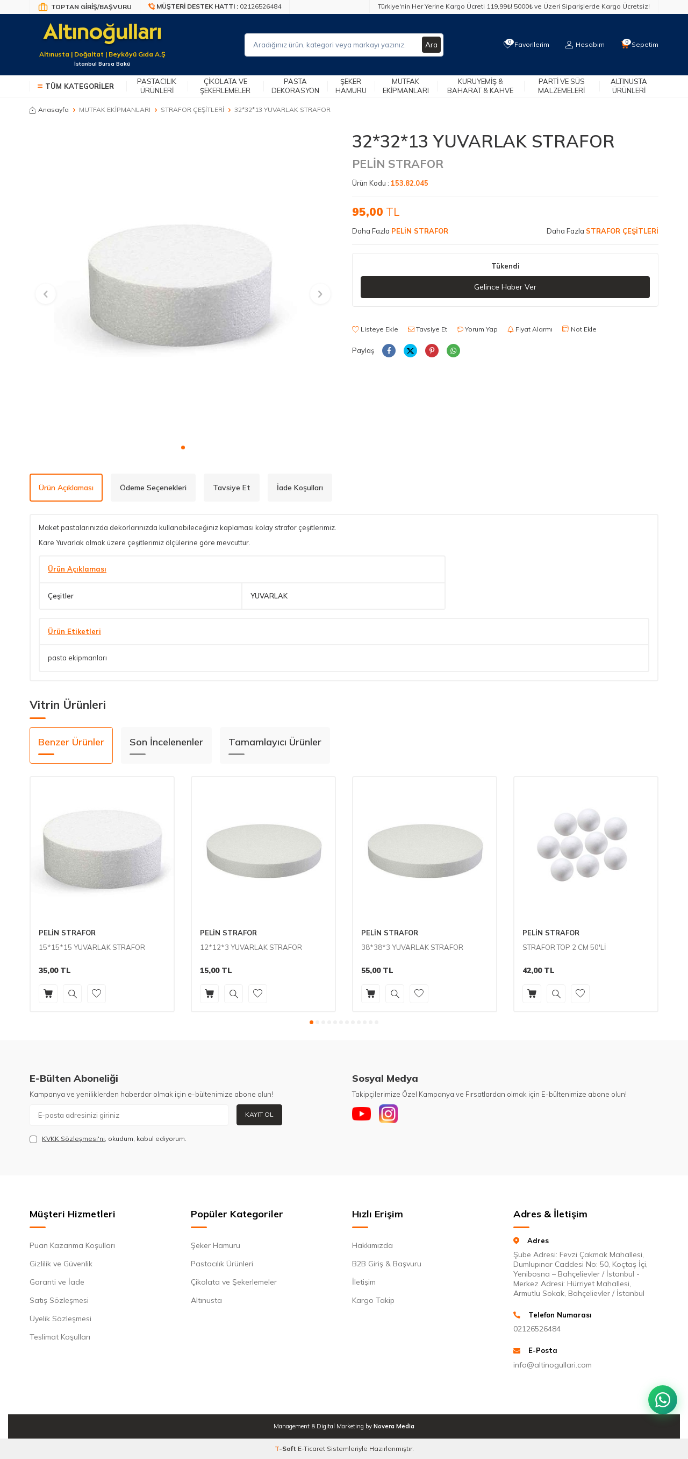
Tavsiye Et (427, 329)
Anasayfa (49, 109)
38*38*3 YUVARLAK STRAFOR (412, 947)
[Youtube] (363, 1115)
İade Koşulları (300, 487)
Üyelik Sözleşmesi (60, 1318)
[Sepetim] (639, 44)
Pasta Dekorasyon (295, 86)
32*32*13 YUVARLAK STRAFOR (282, 109)
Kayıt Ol (259, 1114)
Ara (431, 45)
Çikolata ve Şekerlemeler (225, 86)
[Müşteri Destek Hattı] (215, 7)
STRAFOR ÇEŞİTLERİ (192, 109)
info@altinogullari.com (552, 1365)
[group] (183, 284)
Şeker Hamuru (351, 86)
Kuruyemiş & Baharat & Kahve (480, 86)
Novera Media (394, 1426)
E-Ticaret (311, 1448)
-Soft (286, 1448)
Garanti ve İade (57, 1282)
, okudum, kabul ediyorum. (108, 1138)
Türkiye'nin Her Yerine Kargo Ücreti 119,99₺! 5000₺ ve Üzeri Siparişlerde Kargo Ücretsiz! (514, 6)
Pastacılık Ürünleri (156, 86)
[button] (183, 447)
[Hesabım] (583, 44)
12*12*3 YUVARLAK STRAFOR (251, 947)
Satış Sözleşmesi (59, 1300)
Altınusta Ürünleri (629, 86)
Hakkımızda (372, 1245)
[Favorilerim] (523, 44)
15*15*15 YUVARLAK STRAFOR (92, 947)
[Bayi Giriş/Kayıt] (85, 7)
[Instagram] (392, 1115)
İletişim (364, 1282)
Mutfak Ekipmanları (406, 86)
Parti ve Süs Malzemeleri (561, 86)
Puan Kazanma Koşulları (72, 1245)
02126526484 (537, 1329)
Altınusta (206, 1300)
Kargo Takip (373, 1300)
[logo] (102, 38)
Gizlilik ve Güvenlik (61, 1263)
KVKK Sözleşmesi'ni (73, 1138)
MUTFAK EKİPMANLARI (114, 109)
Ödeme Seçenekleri (153, 487)
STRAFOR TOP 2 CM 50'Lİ (564, 947)
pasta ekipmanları (77, 657)
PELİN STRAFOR (397, 164)
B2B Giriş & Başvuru (386, 1263)
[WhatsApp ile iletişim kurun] (661, 1394)
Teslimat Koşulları (60, 1337)
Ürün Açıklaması (66, 487)
